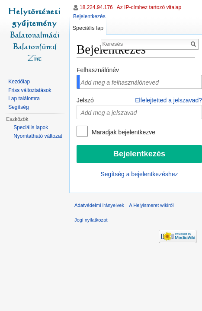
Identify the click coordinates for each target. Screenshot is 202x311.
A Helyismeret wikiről (151, 205)
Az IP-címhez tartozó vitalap (149, 7)
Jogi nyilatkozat (91, 219)
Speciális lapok (30, 127)
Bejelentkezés (89, 16)
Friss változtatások (29, 90)
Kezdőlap (19, 82)
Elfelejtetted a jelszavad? (168, 100)
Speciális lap (87, 28)
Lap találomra (24, 98)
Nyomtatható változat (37, 136)
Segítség (18, 107)
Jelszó (85, 100)
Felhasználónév (98, 70)
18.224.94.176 (96, 7)
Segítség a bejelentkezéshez (139, 174)
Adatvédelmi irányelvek (99, 205)
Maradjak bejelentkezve (122, 132)
